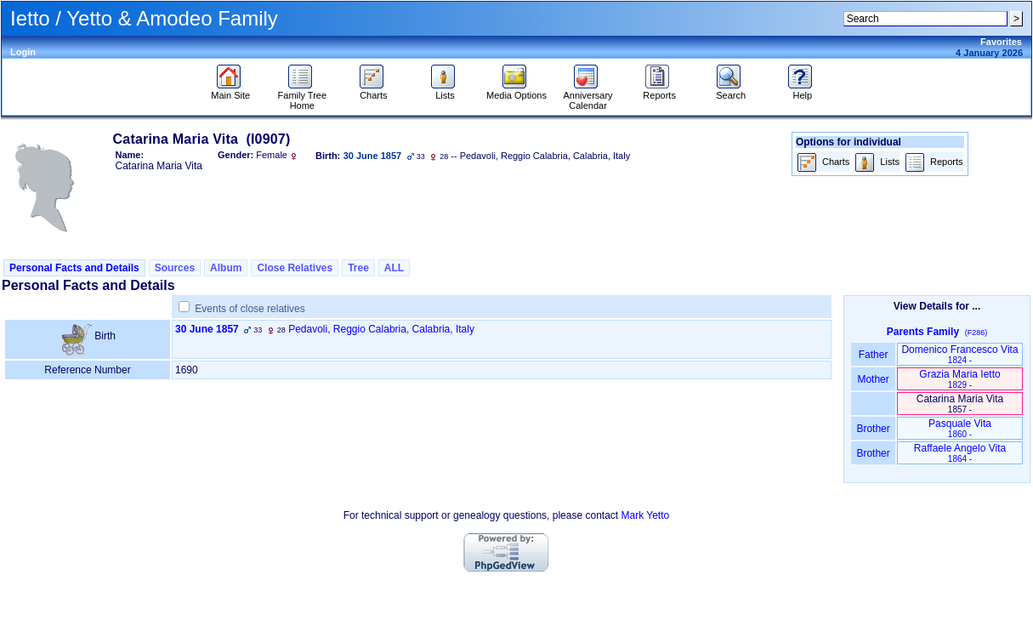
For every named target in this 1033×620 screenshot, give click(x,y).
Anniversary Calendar (588, 96)
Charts (373, 91)
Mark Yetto (646, 515)
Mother (873, 379)
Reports (659, 91)
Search (730, 91)
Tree (358, 268)
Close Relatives (294, 268)
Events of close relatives (249, 309)
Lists (445, 91)
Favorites (1001, 42)
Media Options (516, 91)
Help (802, 91)
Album (225, 268)
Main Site (230, 91)
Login (23, 52)
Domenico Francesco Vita (959, 354)
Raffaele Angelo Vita (960, 453)
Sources (175, 268)
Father (872, 355)
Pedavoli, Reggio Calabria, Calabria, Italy (381, 329)
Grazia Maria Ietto (959, 379)
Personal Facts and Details (74, 268)
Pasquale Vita (959, 428)
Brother (872, 429)
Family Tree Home (302, 96)
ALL (394, 268)
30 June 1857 (207, 329)
